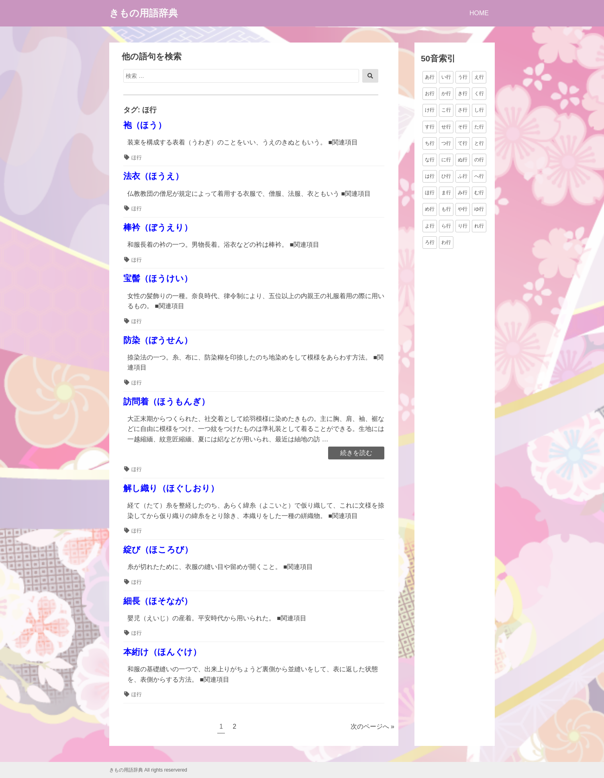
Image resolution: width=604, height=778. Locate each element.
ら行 (446, 226)
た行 (479, 127)
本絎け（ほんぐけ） (162, 651)
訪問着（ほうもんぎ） (166, 401)
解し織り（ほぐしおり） (171, 488)
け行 (430, 110)
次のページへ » (372, 726)
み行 (462, 192)
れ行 (479, 226)
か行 (446, 93)
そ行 (462, 127)
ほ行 (136, 157)
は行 (430, 176)
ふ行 (462, 176)
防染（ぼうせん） (157, 340)
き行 (462, 93)
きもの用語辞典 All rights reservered (148, 770)
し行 (479, 110)
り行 (462, 226)
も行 (446, 209)
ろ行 (430, 242)
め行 (430, 209)
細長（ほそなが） (157, 600)
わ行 (446, 242)
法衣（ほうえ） (153, 176)
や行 (462, 209)
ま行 (446, 192)
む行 (479, 192)
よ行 (430, 226)
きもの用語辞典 (143, 13)
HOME (479, 13)
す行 (430, 127)
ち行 (430, 143)
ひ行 (446, 176)
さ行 (462, 110)
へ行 (479, 176)
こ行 (446, 110)
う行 (462, 77)
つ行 (446, 143)
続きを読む (356, 453)
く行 (479, 93)
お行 (430, 93)
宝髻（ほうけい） (157, 278)
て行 (462, 143)
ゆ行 (479, 209)
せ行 (446, 127)
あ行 (430, 77)
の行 (479, 160)
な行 (430, 160)
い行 (446, 77)
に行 (446, 160)
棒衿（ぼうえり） (157, 227)
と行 (479, 143)
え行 (479, 77)
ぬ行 (462, 160)
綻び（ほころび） (158, 549)
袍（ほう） (144, 125)
